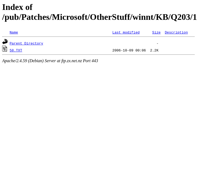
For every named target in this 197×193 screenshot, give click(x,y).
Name (14, 32)
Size (156, 32)
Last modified (125, 32)
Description (176, 32)
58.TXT (16, 50)
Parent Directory (26, 43)
